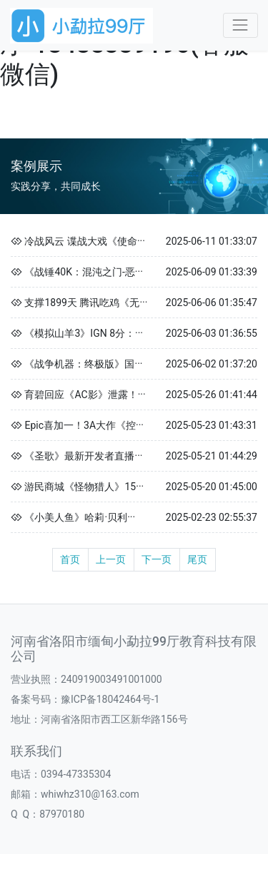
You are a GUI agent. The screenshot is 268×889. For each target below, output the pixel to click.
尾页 (197, 559)
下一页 (157, 559)
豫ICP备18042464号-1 (110, 699)
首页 (70, 559)
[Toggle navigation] (240, 25)
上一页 (111, 559)
